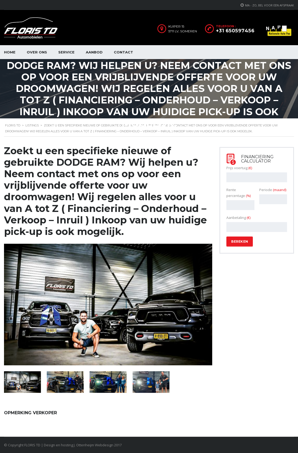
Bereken (239, 241)
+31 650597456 (235, 31)
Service (66, 52)
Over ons (37, 52)
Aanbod (94, 52)
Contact (123, 52)
